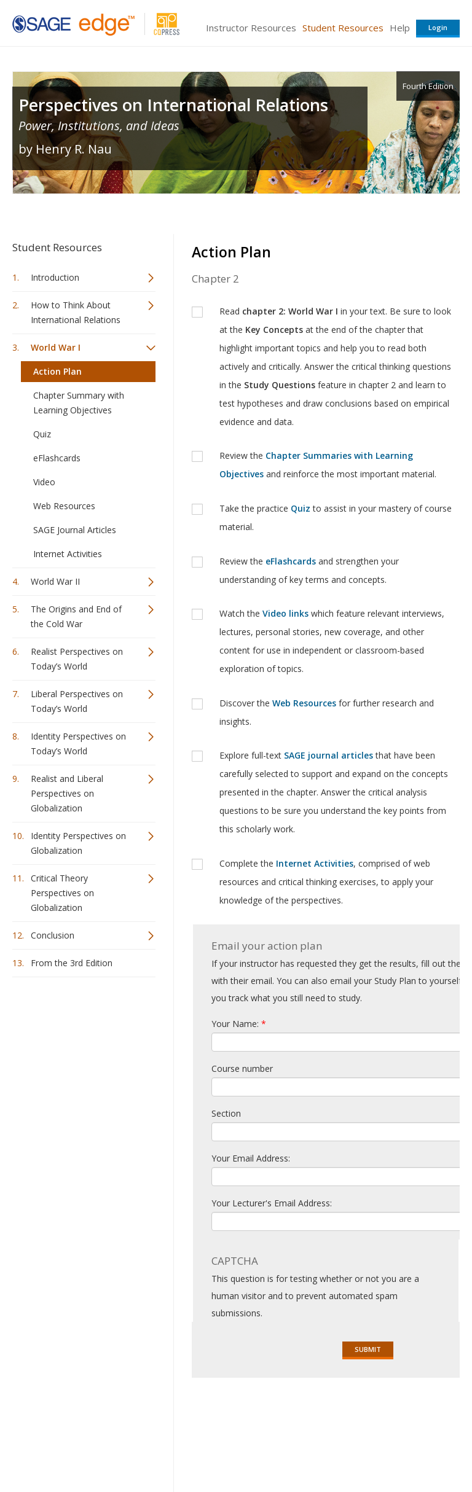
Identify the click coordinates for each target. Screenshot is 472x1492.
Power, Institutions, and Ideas (98, 125)
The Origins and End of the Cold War (76, 616)
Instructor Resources (251, 27)
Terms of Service (235, 1446)
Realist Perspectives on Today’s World (77, 659)
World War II (55, 581)
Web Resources (64, 506)
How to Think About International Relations (75, 312)
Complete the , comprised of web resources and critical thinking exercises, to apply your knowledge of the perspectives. (326, 881)
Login (437, 27)
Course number (242, 1068)
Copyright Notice (310, 1446)
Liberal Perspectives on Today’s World (77, 701)
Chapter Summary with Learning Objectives (78, 402)
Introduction (55, 277)
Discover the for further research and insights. (326, 712)
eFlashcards (57, 458)
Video (44, 482)
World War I (56, 347)
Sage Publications (82, 1417)
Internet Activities (67, 554)
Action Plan (57, 371)
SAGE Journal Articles (74, 530)
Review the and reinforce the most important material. (327, 465)
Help (400, 27)
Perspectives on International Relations (173, 104)
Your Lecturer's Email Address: (271, 1203)
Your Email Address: (250, 1158)
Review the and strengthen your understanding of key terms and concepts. (309, 570)
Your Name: (238, 1023)
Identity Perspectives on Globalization (78, 843)
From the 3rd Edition (71, 963)
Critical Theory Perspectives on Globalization (62, 892)
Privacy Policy (379, 1446)
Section (226, 1113)
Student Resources (343, 27)
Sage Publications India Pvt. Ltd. (190, 1417)
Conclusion (52, 935)
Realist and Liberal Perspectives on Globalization (67, 793)
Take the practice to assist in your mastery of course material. (335, 517)
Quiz (42, 434)
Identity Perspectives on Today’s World (78, 743)
